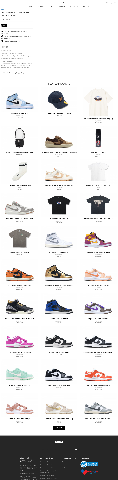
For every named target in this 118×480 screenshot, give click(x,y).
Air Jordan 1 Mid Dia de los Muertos (98, 297)
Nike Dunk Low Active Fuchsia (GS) (20, 397)
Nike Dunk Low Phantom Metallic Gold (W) (59, 464)
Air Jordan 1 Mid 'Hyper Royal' (59, 364)
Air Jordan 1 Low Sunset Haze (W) (98, 331)
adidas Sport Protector (98, 197)
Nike (2, 55)
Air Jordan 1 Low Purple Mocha (98, 364)
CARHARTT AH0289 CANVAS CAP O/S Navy (59, 159)
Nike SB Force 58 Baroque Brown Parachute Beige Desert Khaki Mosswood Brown (59, 197)
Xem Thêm (59, 473)
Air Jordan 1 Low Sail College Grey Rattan (19, 264)
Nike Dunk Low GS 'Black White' (59, 397)
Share (3, 70)
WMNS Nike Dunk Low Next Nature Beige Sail (59, 231)
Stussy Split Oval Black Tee (59, 264)
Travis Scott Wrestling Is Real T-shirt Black (98, 264)
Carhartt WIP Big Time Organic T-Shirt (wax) (98, 164)
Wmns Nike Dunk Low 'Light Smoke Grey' (98, 464)
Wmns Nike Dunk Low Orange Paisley (98, 431)
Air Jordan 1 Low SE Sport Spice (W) (19, 331)
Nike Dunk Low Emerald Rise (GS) (19, 431)
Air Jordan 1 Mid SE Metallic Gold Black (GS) (59, 331)
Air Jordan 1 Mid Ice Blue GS (19, 159)
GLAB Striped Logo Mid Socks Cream (19, 231)
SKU (2, 95)
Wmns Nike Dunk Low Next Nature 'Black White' (98, 397)
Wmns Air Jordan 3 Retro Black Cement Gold (19, 364)
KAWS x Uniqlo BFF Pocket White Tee (98, 231)
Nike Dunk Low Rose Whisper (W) (19, 464)
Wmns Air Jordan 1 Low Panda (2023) (59, 431)
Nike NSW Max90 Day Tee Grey (19, 297)
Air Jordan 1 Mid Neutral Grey (58, 297)
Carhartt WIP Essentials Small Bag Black (19, 197)
